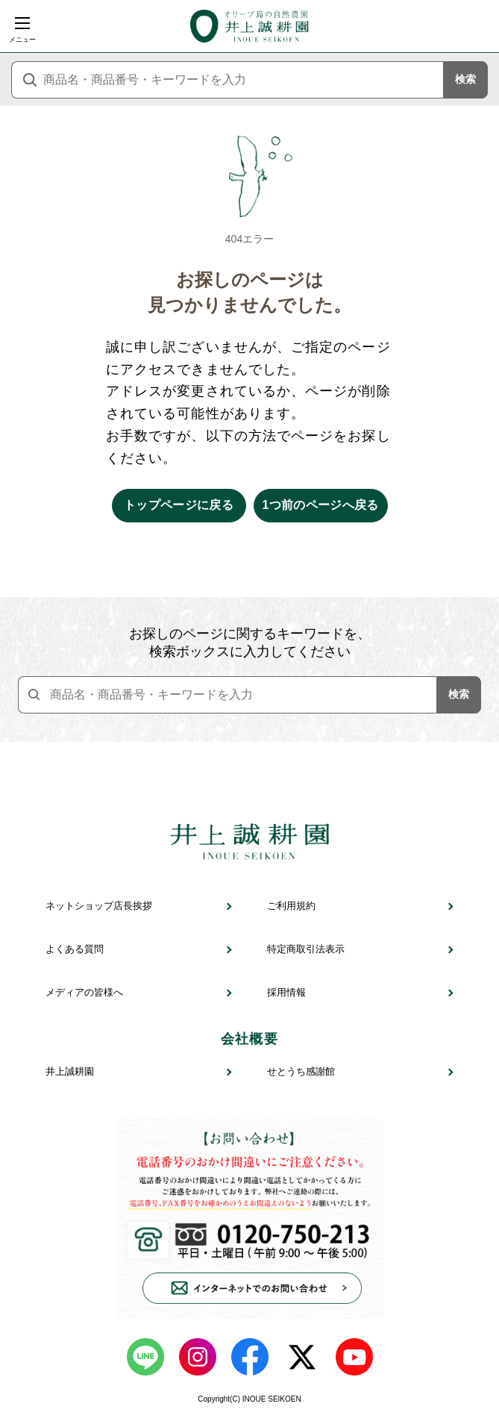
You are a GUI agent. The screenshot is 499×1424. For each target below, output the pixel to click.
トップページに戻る (178, 505)
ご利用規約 (291, 905)
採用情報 (286, 992)
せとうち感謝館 (301, 1071)
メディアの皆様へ (84, 992)
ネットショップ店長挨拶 (98, 905)
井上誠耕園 (69, 1071)
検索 (465, 79)
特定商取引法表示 (306, 949)
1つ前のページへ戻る (320, 505)
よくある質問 (74, 949)
